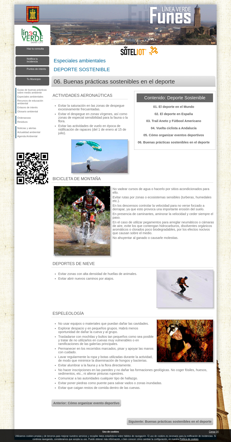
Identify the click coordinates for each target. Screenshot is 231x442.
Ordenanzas (24, 117)
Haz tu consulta (35, 48)
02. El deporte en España (174, 114)
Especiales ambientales (30, 96)
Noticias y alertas (26, 128)
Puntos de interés (36, 69)
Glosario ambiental (27, 111)
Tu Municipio (34, 79)
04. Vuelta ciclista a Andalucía (174, 128)
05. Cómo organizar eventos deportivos (173, 135)
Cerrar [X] (214, 432)
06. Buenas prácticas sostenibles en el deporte (174, 142)
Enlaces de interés (27, 107)
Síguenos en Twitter (25, 145)
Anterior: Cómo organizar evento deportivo (86, 403)
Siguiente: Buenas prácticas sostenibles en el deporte (170, 421)
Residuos (22, 121)
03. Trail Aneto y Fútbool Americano (173, 121)
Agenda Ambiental (27, 136)
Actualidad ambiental (28, 132)
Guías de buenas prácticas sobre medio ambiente (32, 91)
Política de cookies (189, 439)
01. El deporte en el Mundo (173, 107)
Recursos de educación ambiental (30, 102)
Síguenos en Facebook (18, 145)
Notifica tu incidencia (32, 60)
